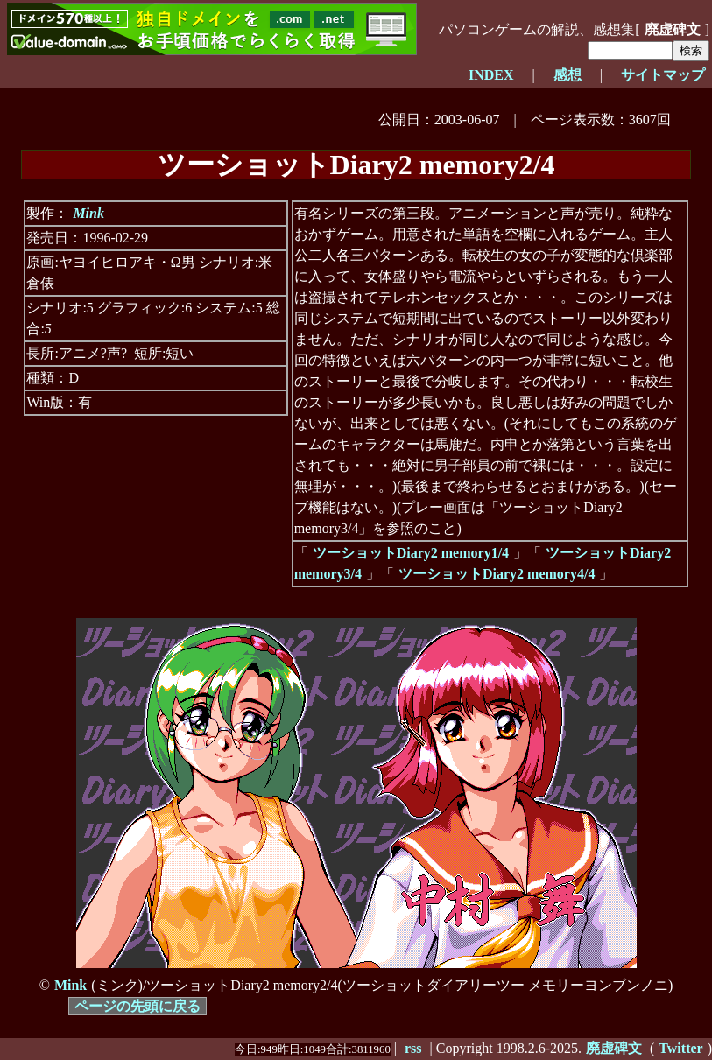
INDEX (491, 74)
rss (413, 1048)
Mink (88, 213)
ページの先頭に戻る (137, 1006)
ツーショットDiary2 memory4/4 (496, 573)
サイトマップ (663, 74)
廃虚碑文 (673, 29)
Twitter (680, 1048)
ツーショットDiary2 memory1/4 (411, 552)
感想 (567, 74)
